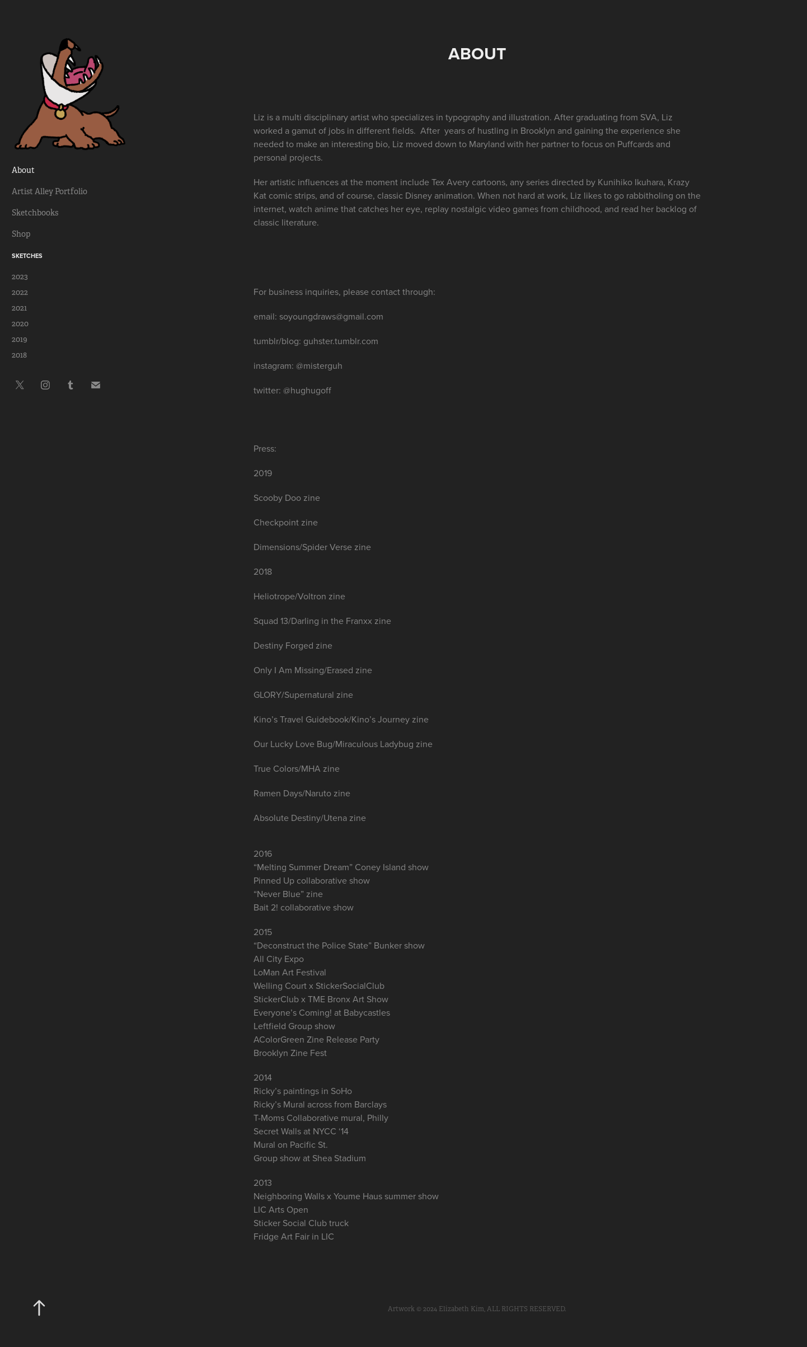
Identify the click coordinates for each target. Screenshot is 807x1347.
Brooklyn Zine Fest (290, 1052)
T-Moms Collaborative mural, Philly (321, 1117)
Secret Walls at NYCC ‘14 (301, 1131)
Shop (21, 234)
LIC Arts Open (281, 1209)
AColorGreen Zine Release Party (316, 1039)
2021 (19, 308)
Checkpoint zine (286, 522)
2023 (20, 276)
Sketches (27, 255)
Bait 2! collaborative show (304, 907)
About (23, 170)
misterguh (322, 365)
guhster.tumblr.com (340, 341)
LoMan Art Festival (290, 972)
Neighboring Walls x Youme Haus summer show (346, 1196)
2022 (20, 292)
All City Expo (279, 958)
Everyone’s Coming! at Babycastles (322, 1012)
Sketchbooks (35, 213)
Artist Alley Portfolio (49, 191)
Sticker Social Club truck (301, 1223)
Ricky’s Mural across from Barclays (320, 1104)
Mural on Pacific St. (291, 1144)
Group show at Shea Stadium (310, 1158)
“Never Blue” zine (288, 894)
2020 (20, 323)
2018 (19, 355)
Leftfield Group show (295, 1026)
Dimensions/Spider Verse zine (312, 547)
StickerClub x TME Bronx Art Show (321, 999)
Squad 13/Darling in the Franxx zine (322, 620)
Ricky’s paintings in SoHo (303, 1091)
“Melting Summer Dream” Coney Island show (341, 867)
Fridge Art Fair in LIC (294, 1236)
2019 (19, 339)
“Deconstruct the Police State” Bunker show (339, 945)
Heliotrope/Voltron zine (299, 596)
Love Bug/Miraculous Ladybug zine (364, 744)
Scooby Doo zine (287, 497)
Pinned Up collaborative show (312, 880)
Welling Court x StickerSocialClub (319, 985)
